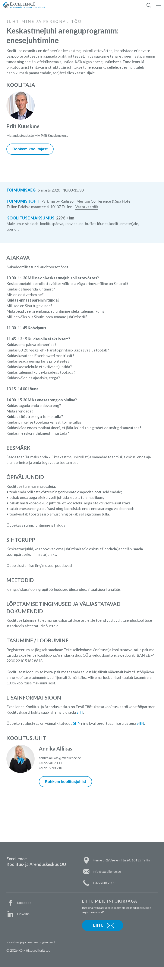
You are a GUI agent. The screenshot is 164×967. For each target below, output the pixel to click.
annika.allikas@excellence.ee (60, 758)
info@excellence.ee (107, 871)
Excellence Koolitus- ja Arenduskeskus (24, 5)
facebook (24, 902)
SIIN (77, 723)
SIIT (79, 712)
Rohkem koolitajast (30, 149)
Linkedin (23, 914)
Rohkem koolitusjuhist (65, 782)
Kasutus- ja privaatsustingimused (30, 942)
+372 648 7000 (50, 763)
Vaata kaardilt (86, 206)
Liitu (98, 925)
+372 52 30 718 (50, 768)
